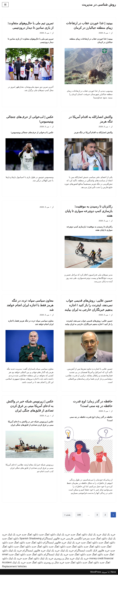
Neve (113, 586)
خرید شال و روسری (64, 572)
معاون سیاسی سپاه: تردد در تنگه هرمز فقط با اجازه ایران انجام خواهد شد (30, 312)
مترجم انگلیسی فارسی (78, 552)
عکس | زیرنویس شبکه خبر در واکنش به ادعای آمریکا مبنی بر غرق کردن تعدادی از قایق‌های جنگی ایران (30, 418)
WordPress (95, 586)
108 (78, 529)
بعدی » (66, 529)
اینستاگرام (49, 568)
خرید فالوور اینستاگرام (53, 552)
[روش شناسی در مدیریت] (99, 4)
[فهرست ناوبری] (5, 4)
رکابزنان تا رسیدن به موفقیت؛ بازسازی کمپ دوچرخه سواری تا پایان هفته (88, 217)
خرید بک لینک (108, 548)
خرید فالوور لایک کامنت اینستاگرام (92, 564)
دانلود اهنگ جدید (79, 548)
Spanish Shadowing (30, 552)
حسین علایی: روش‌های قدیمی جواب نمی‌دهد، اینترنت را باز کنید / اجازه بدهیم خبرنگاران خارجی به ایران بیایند (88, 312)
